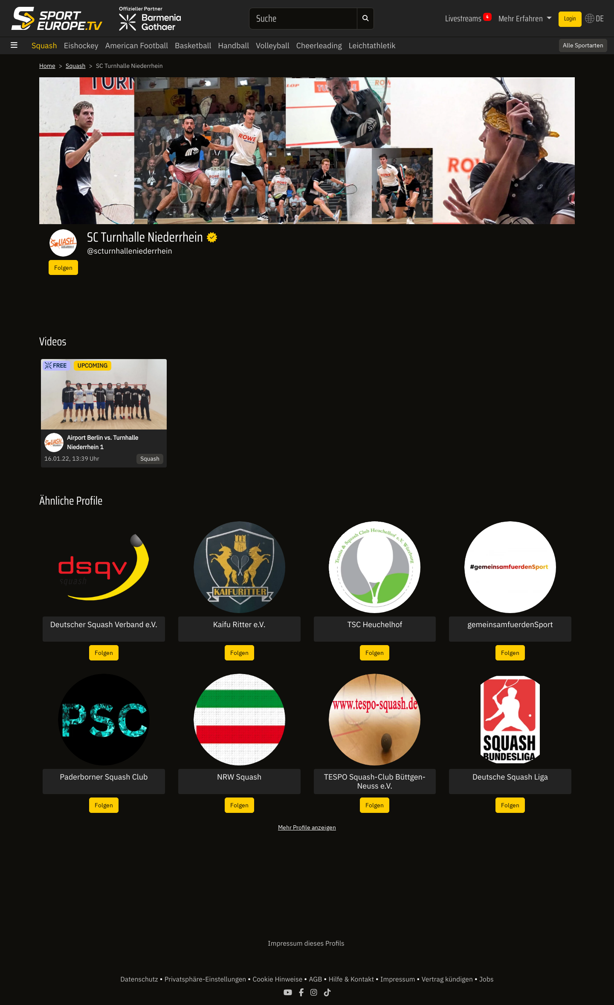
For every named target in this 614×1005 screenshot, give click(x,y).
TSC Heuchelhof (374, 624)
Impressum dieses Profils (306, 943)
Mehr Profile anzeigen (307, 827)
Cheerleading (319, 45)
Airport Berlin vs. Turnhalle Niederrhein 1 (102, 442)
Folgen (63, 267)
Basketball (193, 45)
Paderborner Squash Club (104, 777)
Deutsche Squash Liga (510, 777)
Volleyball (273, 45)
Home (47, 66)
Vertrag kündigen (448, 979)
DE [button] (594, 18)
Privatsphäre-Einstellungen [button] (206, 979)
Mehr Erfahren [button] (521, 18)
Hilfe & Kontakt (352, 979)
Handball (233, 45)
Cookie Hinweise (278, 979)
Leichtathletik (372, 45)
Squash (44, 45)
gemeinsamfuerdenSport (510, 624)
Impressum (398, 979)
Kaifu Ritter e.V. (239, 624)
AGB (316, 979)
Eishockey (81, 45)
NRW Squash (239, 777)
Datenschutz (139, 979)
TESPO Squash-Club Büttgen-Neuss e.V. (375, 781)
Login (570, 18)
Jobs (486, 979)
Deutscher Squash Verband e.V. (103, 624)
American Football (136, 45)
